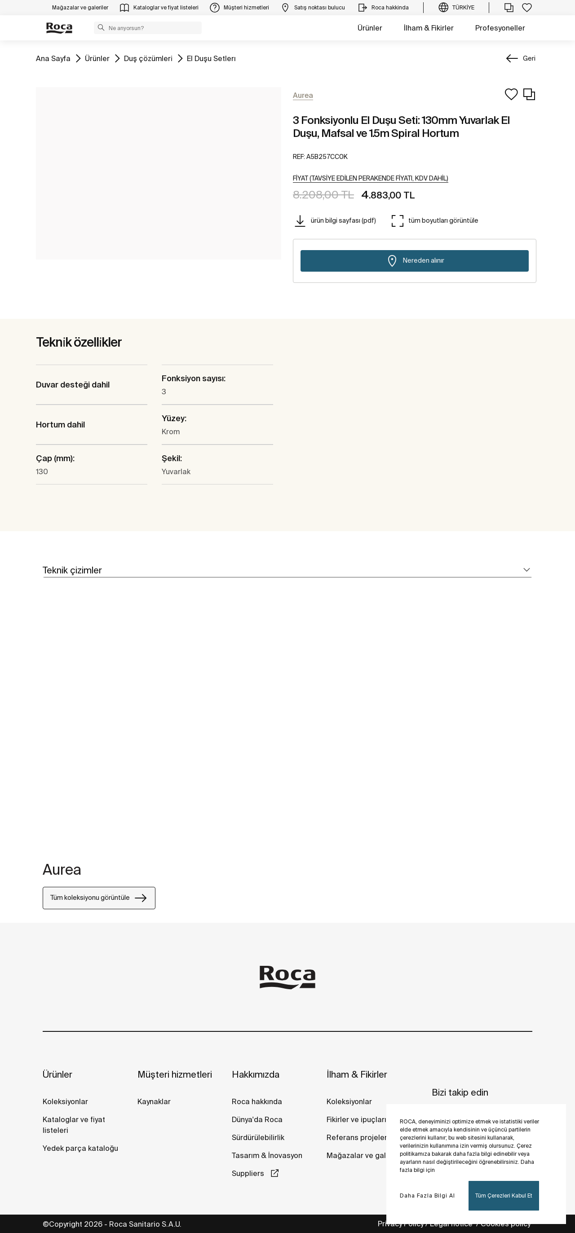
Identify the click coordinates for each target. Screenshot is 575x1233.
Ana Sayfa (53, 57)
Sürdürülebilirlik (258, 1137)
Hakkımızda (255, 1074)
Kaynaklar (154, 1101)
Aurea (62, 869)
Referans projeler (357, 1137)
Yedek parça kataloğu (80, 1148)
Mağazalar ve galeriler (365, 1155)
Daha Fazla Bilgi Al (427, 1195)
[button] (101, 27)
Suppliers (249, 1173)
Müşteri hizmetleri (174, 1074)
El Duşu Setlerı (211, 57)
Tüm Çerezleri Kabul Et (503, 1195)
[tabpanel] (46, 724)
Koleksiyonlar (65, 1101)
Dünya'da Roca (257, 1119)
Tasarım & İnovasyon (267, 1155)
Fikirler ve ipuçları (356, 1119)
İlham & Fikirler (429, 28)
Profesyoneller (500, 28)
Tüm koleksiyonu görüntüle (99, 898)
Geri (529, 58)
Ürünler (370, 28)
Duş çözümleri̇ (148, 57)
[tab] (287, 570)
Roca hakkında (257, 1101)
